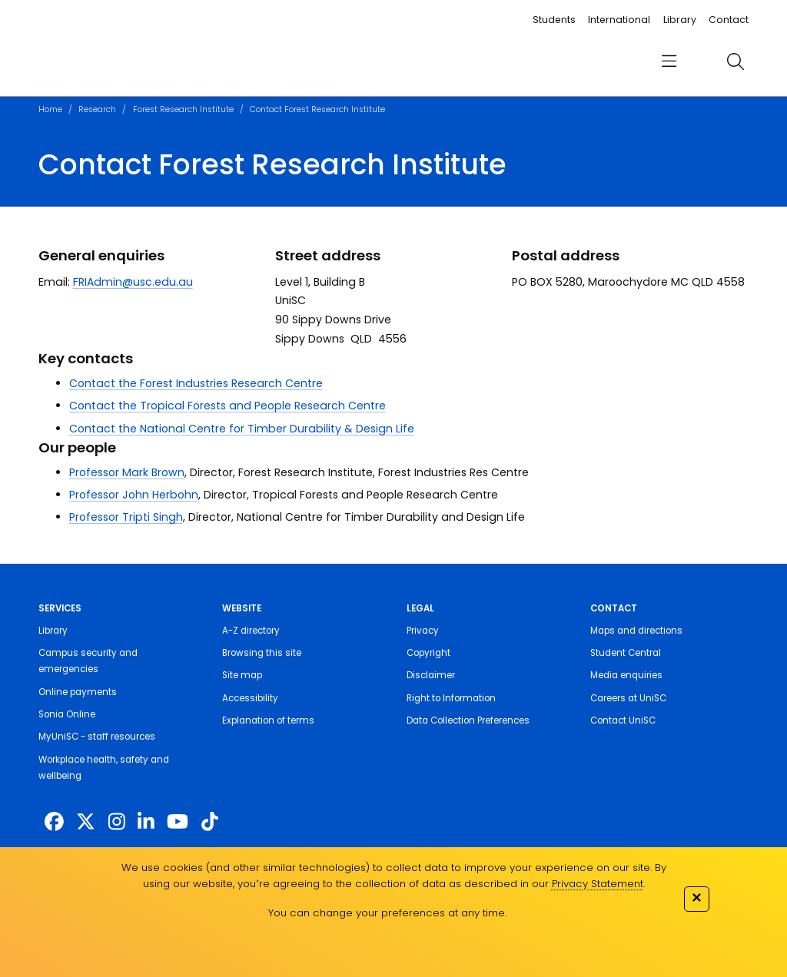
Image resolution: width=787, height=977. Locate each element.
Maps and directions (636, 630)
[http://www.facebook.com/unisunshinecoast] (54, 822)
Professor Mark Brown (126, 472)
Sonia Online (66, 714)
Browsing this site (261, 653)
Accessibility (250, 698)
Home (50, 109)
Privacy (423, 630)
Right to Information (451, 698)
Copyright (428, 653)
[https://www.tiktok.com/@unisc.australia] (209, 822)
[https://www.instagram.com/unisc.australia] (116, 822)
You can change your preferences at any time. (387, 913)
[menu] (669, 62)
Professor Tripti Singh (126, 517)
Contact (729, 19)
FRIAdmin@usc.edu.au (133, 282)
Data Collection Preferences (468, 720)
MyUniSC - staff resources (96, 736)
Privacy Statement (597, 883)
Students (554, 19)
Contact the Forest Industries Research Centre (196, 383)
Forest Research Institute (183, 109)
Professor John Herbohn (133, 494)
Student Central (625, 653)
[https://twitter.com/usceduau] (85, 822)
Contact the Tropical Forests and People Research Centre (227, 405)
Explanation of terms (268, 720)
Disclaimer (431, 675)
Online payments (77, 692)
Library (679, 19)
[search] (735, 61)
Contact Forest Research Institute (317, 109)
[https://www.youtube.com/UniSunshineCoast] (177, 822)
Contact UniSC (623, 720)
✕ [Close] (696, 897)
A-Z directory (251, 630)
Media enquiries (626, 675)
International (619, 19)
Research (97, 109)
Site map (242, 675)
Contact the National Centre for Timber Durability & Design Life (241, 428)
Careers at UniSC (628, 698)
